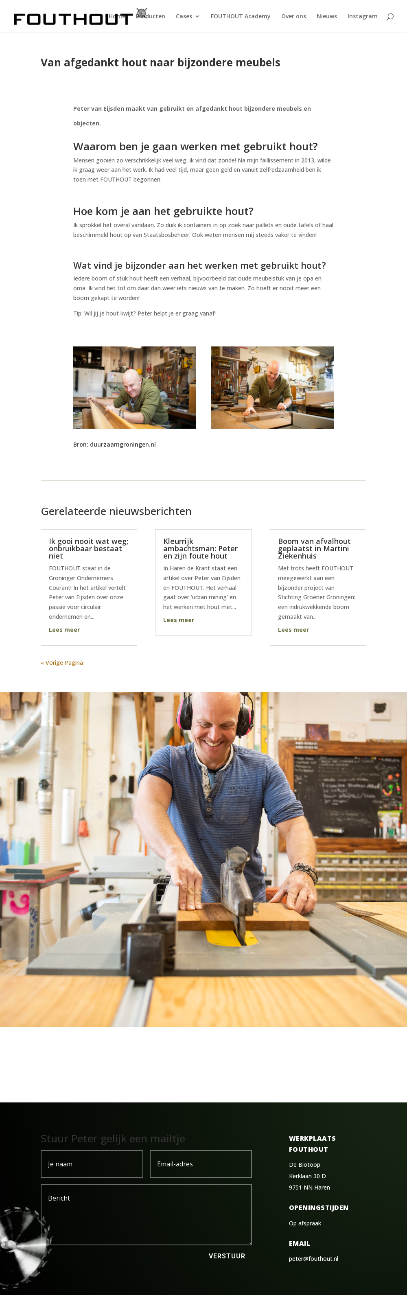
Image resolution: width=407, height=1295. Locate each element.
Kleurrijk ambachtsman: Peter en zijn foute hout (200, 548)
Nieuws (327, 16)
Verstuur (227, 1256)
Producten (150, 16)
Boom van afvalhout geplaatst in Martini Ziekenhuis (314, 548)
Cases (184, 16)
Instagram (363, 16)
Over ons (293, 16)
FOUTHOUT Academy (241, 16)
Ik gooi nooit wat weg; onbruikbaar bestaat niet (88, 548)
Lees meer (64, 629)
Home (117, 16)
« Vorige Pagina (62, 662)
